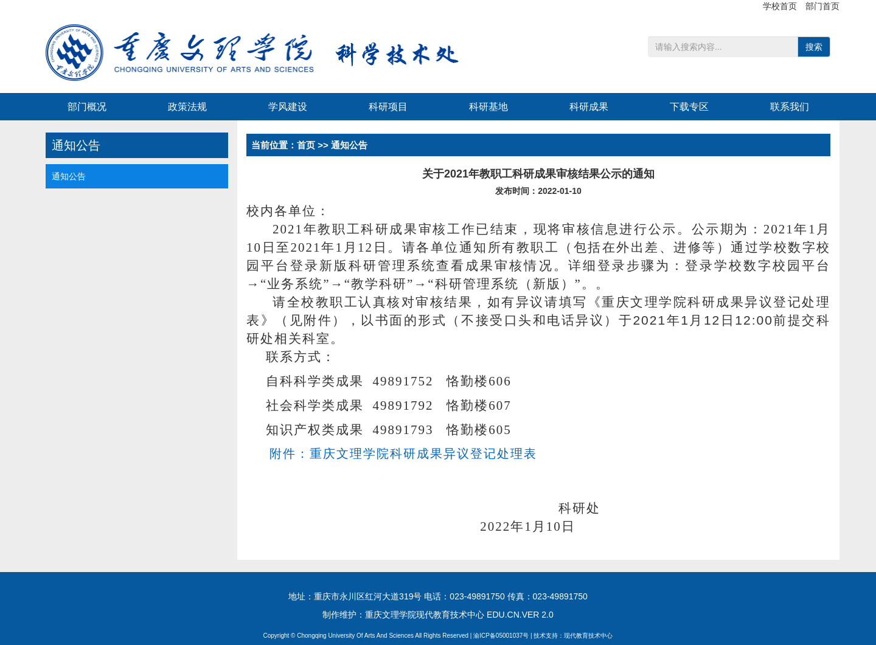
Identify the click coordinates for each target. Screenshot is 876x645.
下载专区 (689, 107)
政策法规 (187, 107)
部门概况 (87, 107)
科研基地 (488, 107)
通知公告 (69, 176)
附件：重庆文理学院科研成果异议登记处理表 (403, 453)
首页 (306, 145)
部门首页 (822, 6)
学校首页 (781, 6)
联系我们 (789, 107)
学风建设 (287, 107)
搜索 (813, 47)
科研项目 (388, 107)
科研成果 (588, 107)
